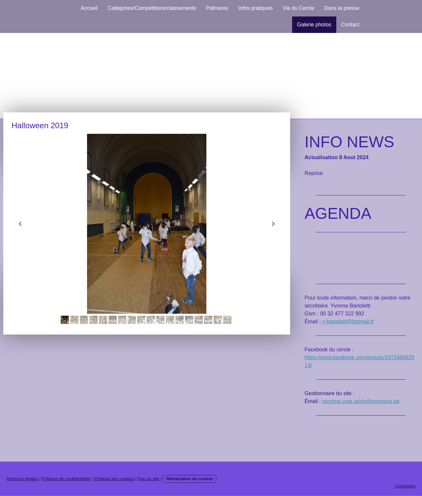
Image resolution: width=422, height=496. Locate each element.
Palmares (217, 8)
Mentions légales (22, 478)
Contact (350, 24)
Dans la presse (341, 8)
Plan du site (148, 478)
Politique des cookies (114, 478)
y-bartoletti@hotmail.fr (348, 321)
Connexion (405, 485)
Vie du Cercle (299, 8)
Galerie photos (314, 24)
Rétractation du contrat (189, 478)
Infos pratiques (255, 8)
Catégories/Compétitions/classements (151, 8)
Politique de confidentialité (66, 478)
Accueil (89, 8)
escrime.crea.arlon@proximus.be (361, 401)
